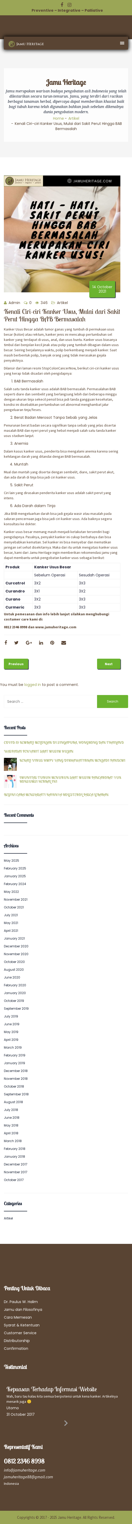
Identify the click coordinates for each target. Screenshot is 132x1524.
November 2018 (16, 1078)
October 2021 (14, 907)
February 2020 (15, 985)
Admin (12, 302)
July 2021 (11, 915)
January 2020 (15, 993)
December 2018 (16, 1071)
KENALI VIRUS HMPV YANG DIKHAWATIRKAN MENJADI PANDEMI (72, 761)
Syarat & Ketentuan (22, 1325)
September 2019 (16, 1008)
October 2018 (14, 1086)
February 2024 (15, 884)
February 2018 (14, 1149)
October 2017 (14, 1180)
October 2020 (14, 962)
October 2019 (14, 1001)
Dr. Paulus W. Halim (21, 1301)
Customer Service (20, 1333)
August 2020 (14, 969)
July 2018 (11, 1110)
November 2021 (15, 899)
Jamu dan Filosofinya (23, 1309)
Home (58, 118)
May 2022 (11, 891)
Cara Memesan (18, 1317)
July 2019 (11, 1016)
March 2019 (13, 1047)
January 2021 (14, 938)
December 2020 (16, 946)
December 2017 (15, 1164)
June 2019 (11, 1024)
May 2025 (11, 860)
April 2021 (11, 930)
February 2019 (14, 1055)
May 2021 (11, 923)
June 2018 (11, 1117)
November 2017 (15, 1172)
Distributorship (17, 1340)
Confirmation (16, 1348)
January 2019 (14, 1063)
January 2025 (15, 876)
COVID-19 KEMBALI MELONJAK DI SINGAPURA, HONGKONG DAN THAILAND (64, 743)
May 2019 (11, 1032)
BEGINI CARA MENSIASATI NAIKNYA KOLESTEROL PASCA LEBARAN (56, 795)
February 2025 (15, 868)
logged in (32, 684)
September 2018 (16, 1094)
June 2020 (12, 977)
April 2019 (11, 1039)
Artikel (73, 118)
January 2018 (14, 1156)
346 (41, 302)
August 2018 (13, 1102)
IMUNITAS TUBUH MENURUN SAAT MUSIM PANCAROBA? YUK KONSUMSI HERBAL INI (70, 780)
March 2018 (13, 1141)
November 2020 (16, 954)
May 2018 (11, 1125)
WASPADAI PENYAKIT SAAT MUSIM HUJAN (38, 751)
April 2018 (11, 1133)
